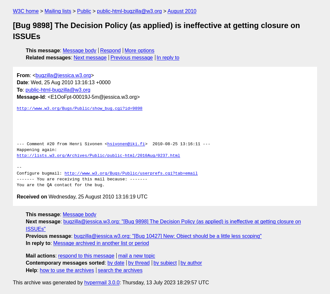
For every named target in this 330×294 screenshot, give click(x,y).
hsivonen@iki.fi (126, 144)
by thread (139, 263)
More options (140, 50)
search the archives (120, 270)
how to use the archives (67, 270)
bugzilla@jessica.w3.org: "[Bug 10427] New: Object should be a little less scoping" (168, 236)
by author (191, 263)
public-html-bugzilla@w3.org (129, 11)
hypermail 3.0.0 (101, 282)
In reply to (168, 57)
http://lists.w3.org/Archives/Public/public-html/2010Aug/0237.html (98, 156)
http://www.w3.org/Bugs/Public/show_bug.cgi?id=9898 (79, 109)
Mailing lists (57, 11)
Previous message (132, 57)
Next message (90, 57)
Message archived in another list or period (101, 243)
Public (84, 11)
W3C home (26, 11)
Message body (79, 50)
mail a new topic (136, 256)
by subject (165, 263)
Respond (110, 50)
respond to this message (86, 256)
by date (115, 263)
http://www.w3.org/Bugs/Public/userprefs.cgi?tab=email (131, 174)
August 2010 (182, 11)
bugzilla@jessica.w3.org (63, 75)
